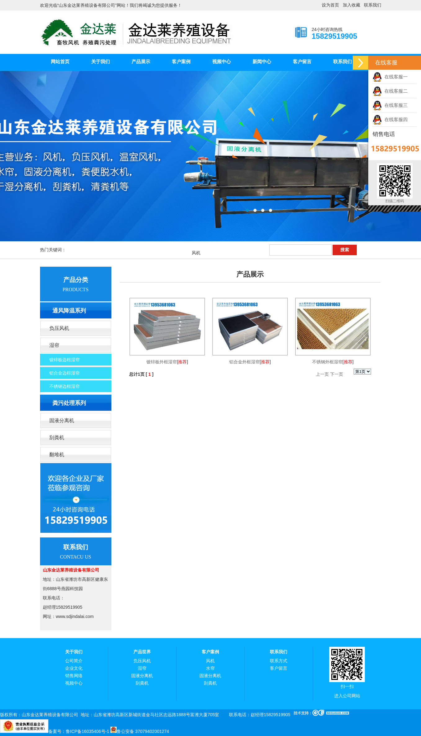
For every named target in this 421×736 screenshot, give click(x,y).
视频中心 (221, 61)
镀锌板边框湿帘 (64, 359)
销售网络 (74, 675)
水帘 (210, 668)
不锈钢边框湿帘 (64, 386)
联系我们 (372, 5)
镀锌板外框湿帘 (161, 361)
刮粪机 (56, 437)
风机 (210, 661)
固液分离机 (61, 420)
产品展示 (141, 61)
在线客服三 (390, 105)
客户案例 (181, 61)
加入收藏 (351, 5)
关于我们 (100, 61)
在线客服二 (390, 91)
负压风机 (59, 328)
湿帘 (54, 345)
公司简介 (74, 661)
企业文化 (74, 668)
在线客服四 (390, 119)
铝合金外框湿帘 (244, 361)
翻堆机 (56, 454)
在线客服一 (390, 76)
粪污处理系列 (69, 403)
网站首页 (60, 61)
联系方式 (278, 661)
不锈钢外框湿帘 (327, 361)
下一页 (336, 374)
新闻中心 (262, 61)
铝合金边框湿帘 (64, 372)
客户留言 (302, 61)
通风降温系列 (69, 311)
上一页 (322, 374)
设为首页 (330, 5)
